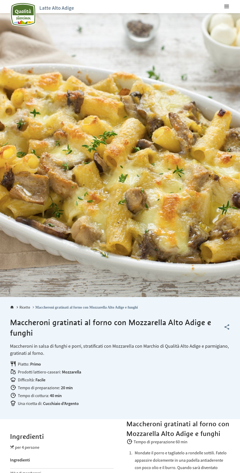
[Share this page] (227, 327)
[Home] (12, 307)
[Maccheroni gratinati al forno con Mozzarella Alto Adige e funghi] (84, 307)
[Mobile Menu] (226, 6)
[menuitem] (226, 6)
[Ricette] (22, 307)
